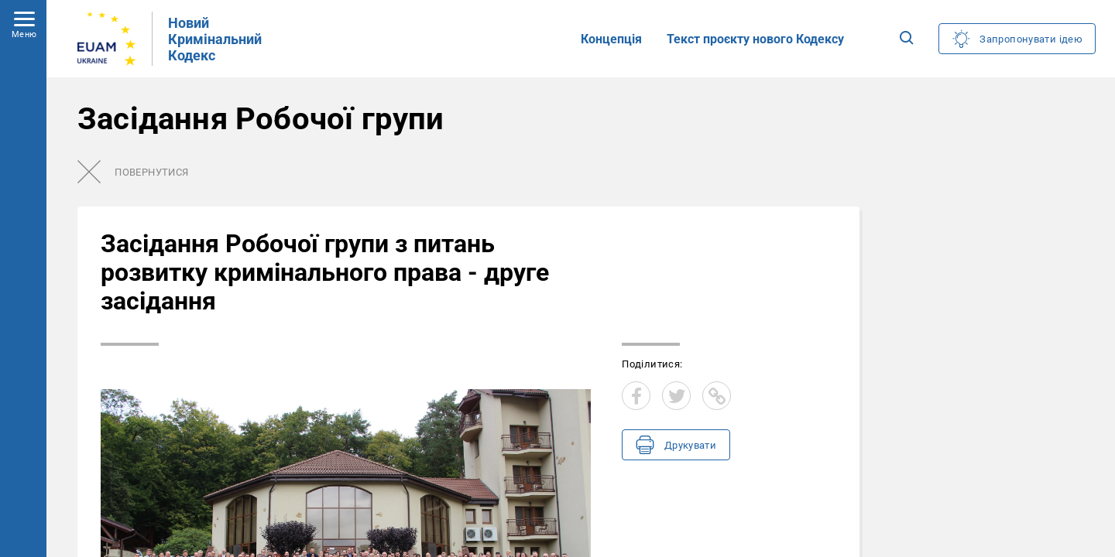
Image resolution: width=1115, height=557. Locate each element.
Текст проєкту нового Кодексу (755, 39)
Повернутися (151, 172)
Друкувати (690, 445)
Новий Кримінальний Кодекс (215, 39)
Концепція (611, 39)
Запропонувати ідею (1030, 39)
